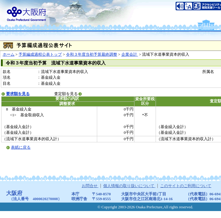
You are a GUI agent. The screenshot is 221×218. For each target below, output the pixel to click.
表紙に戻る (21, 147)
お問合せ (90, 186)
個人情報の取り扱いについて (129, 186)
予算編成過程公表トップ (40, 54)
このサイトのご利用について (185, 186)
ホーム (9, 54)
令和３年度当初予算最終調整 (91, 54)
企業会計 (129, 54)
